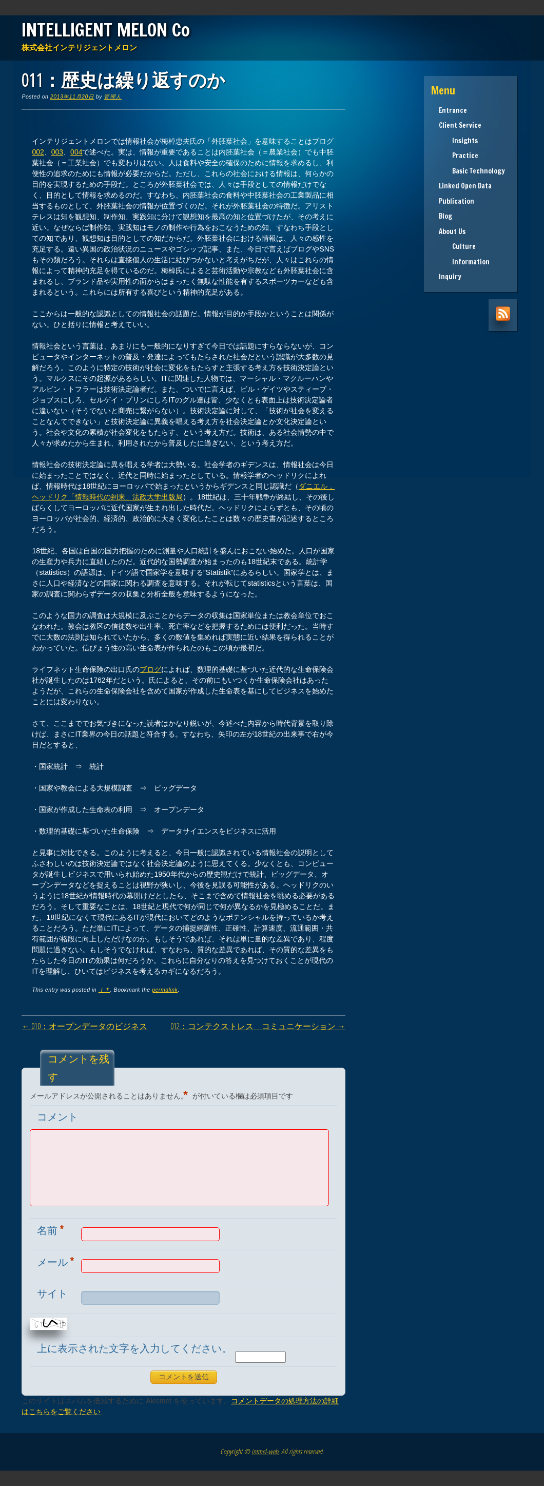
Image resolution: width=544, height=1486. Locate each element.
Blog (445, 216)
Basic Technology (472, 171)
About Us (452, 231)
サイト (52, 1293)
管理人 (113, 96)
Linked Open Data (465, 185)
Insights (458, 140)
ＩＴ (104, 990)
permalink (165, 990)
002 (38, 152)
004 (76, 152)
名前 (51, 1229)
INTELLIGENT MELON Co (106, 30)
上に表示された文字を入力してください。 (134, 1348)
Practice (458, 155)
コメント (57, 1117)
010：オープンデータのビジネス (84, 1026)
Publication (456, 201)
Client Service (460, 125)
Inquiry (450, 276)
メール (56, 1261)
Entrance (453, 110)
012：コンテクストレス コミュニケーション (257, 1026)
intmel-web (264, 1451)
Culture (457, 246)
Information (464, 261)
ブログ (150, 669)
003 (57, 152)
